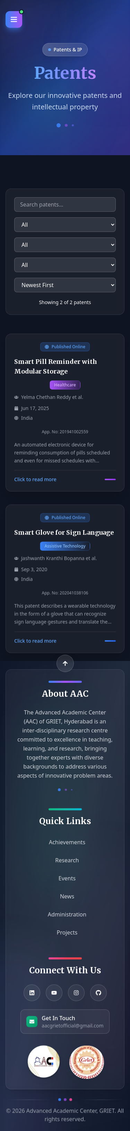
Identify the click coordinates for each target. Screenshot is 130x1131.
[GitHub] (98, 997)
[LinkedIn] (32, 997)
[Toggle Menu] (14, 19)
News (65, 900)
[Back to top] (65, 663)
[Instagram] (76, 997)
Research (65, 864)
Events (65, 882)
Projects (65, 936)
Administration (65, 918)
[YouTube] (54, 997)
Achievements (65, 845)
